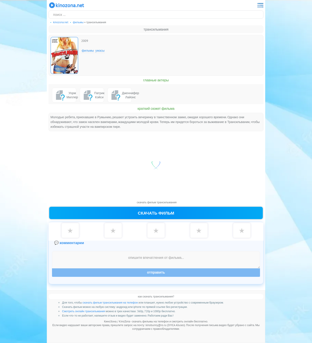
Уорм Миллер (65, 95)
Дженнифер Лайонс (120, 95)
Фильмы (88, 50)
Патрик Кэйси (93, 95)
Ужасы (100, 50)
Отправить (156, 272)
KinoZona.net (66, 5)
